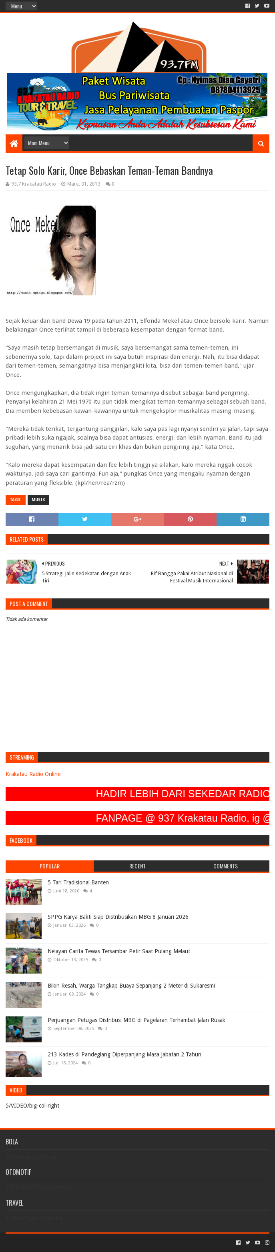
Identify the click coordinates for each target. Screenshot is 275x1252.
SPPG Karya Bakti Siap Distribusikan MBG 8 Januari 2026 (118, 917)
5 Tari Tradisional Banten (78, 882)
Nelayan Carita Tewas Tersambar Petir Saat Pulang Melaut (119, 951)
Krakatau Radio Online (33, 774)
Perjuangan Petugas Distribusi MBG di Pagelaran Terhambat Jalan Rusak (136, 1020)
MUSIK (38, 500)
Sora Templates (50, 1243)
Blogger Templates (96, 1243)
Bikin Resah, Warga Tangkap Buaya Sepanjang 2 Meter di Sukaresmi (131, 985)
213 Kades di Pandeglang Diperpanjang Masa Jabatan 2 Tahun (124, 1054)
